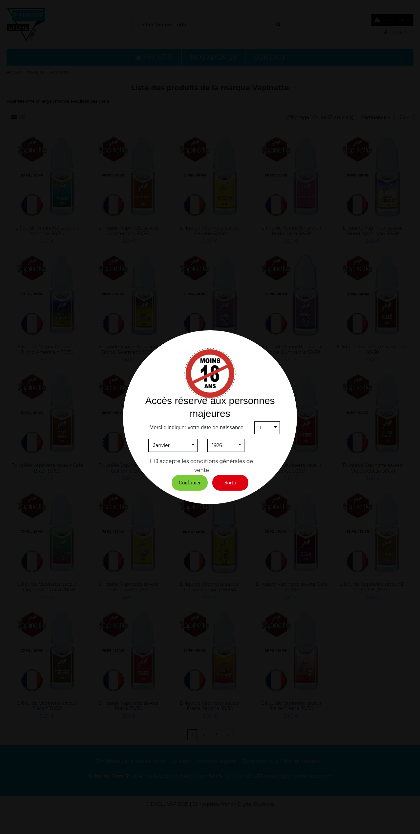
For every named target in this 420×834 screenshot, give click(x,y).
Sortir (230, 482)
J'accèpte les (172, 461)
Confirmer (190, 482)
